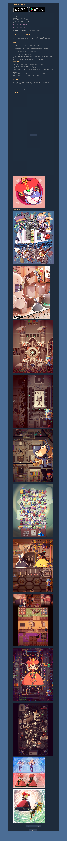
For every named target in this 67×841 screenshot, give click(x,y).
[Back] (33, 135)
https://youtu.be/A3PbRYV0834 (20, 25)
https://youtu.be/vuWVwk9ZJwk (20, 27)
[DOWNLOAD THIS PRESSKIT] (33, 826)
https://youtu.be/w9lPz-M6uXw (20, 24)
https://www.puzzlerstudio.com (24, 21)
